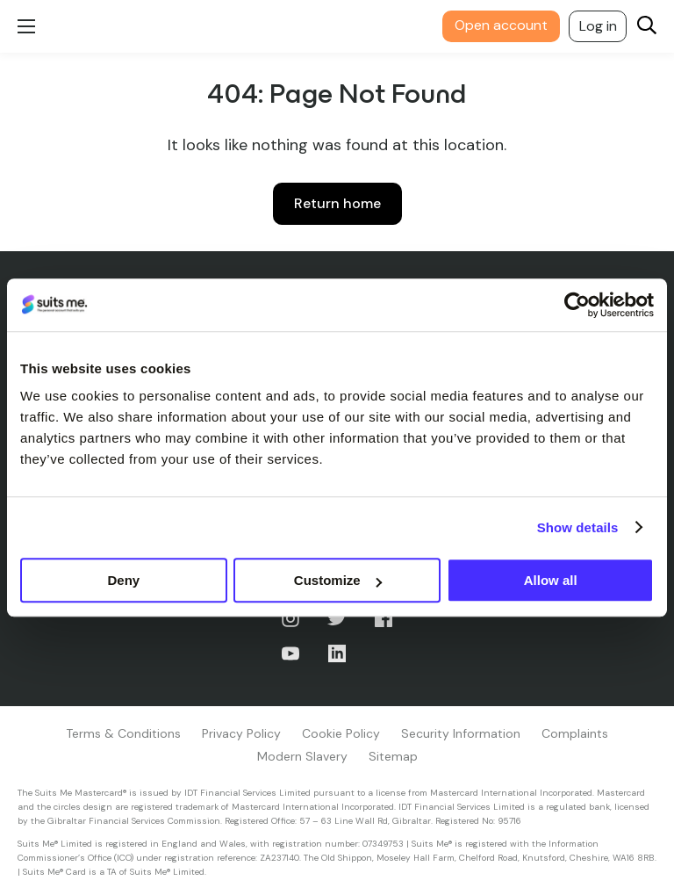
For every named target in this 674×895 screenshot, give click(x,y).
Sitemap (393, 756)
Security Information (460, 733)
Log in (598, 26)
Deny (123, 580)
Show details (578, 527)
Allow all (550, 580)
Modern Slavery (302, 756)
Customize (338, 580)
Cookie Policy (341, 733)
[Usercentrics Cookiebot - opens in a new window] (577, 305)
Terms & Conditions (123, 733)
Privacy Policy (241, 733)
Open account (501, 25)
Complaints (574, 733)
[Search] (646, 27)
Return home (337, 203)
